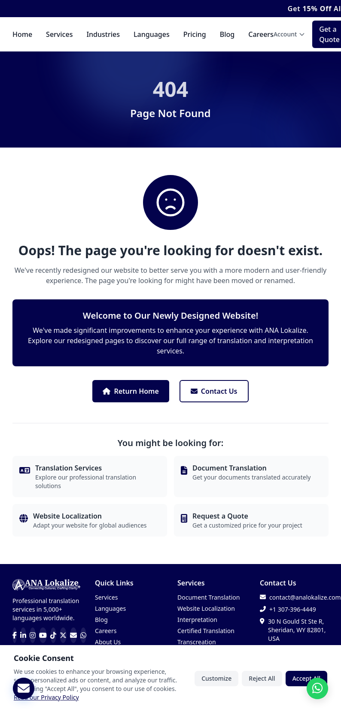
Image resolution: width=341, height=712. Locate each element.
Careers (261, 34)
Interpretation (197, 619)
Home (22, 34)
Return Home (130, 391)
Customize (216, 680)
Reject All (262, 680)
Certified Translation (205, 631)
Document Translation (208, 597)
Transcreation (196, 642)
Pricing (194, 34)
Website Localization (206, 608)
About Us (108, 642)
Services (59, 34)
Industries (103, 34)
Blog (227, 34)
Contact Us (214, 391)
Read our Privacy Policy (46, 699)
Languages (152, 34)
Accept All (306, 680)
